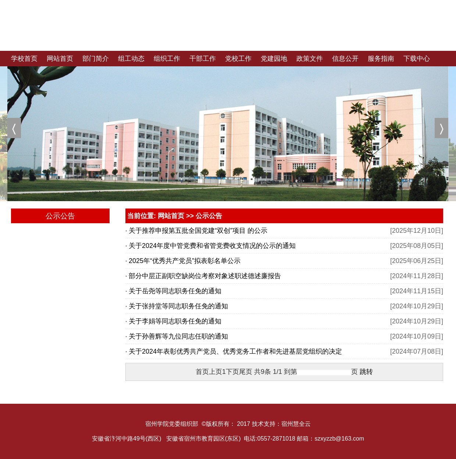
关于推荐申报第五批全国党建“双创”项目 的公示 (198, 230)
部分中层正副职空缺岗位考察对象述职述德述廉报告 (205, 276)
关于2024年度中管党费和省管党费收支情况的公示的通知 (212, 245)
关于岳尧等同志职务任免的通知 (175, 291)
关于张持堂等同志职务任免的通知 (178, 306)
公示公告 (209, 216)
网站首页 (171, 216)
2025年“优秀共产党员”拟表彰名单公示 (185, 260)
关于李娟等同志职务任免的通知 (175, 321)
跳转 (366, 371)
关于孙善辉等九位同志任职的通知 (178, 336)
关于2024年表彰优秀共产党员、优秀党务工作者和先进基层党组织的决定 (235, 351)
